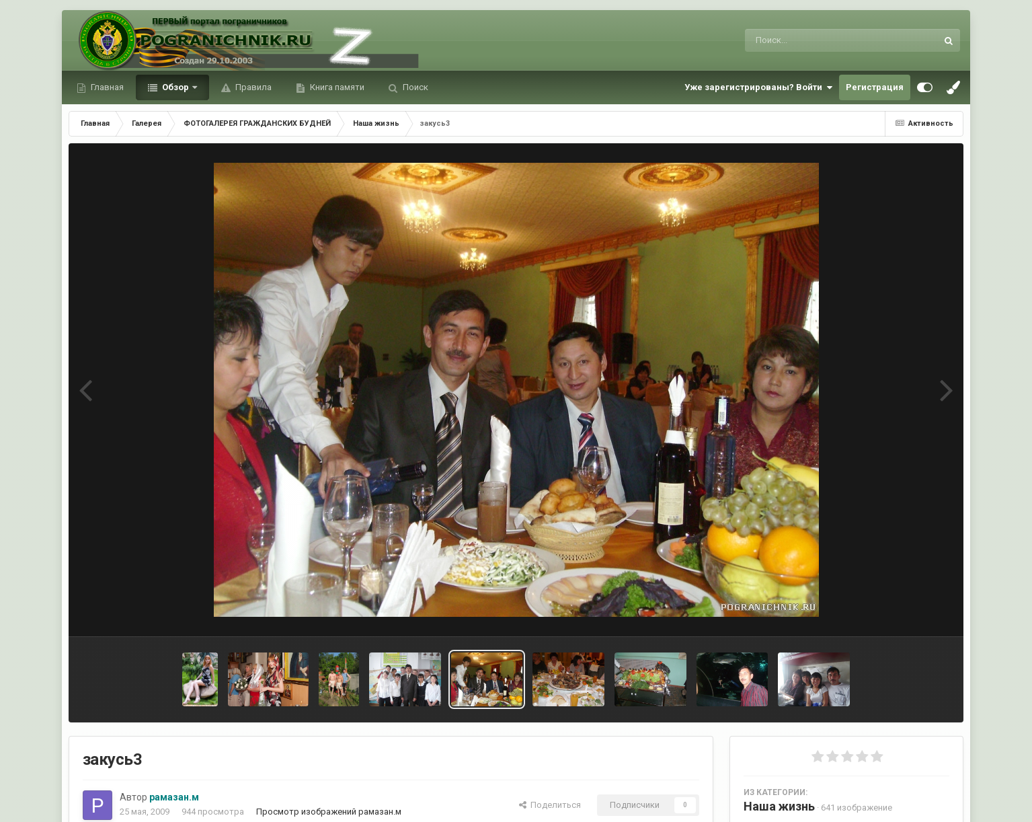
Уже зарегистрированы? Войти (758, 87)
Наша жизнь (779, 806)
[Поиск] (816, 40)
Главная (106, 87)
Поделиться (550, 805)
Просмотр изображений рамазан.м (328, 812)
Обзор (175, 87)
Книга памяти (336, 87)
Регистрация (875, 87)
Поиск (414, 87)
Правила (252, 87)
